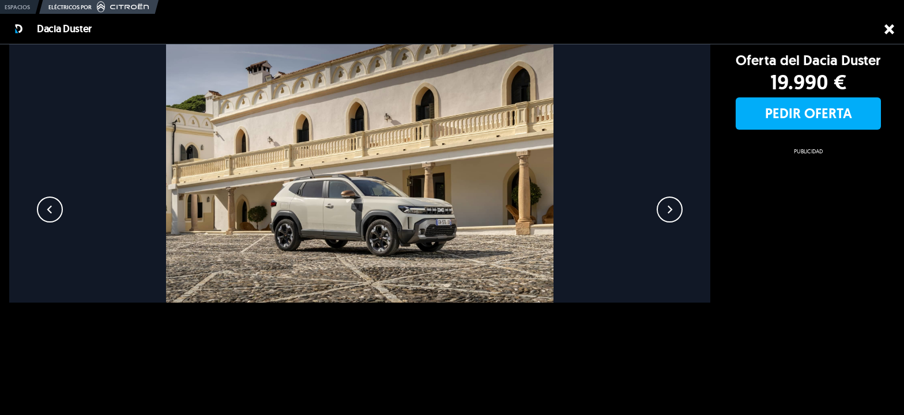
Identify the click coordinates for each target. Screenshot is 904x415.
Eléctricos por (98, 7)
